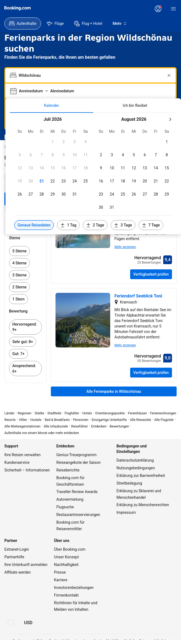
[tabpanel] (93, 173)
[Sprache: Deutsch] (10, 622)
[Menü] (173, 8)
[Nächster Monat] (170, 119)
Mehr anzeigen (125, 247)
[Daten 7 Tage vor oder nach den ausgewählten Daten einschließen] (151, 225)
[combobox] (91, 75)
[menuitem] (22, 23)
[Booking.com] (17, 8)
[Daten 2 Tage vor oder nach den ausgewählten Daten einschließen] (95, 225)
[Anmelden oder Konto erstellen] (158, 8)
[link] (25, 251)
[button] (52, 142)
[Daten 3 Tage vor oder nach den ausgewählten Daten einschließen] (123, 225)
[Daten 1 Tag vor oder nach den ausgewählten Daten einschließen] (68, 225)
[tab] (51, 105)
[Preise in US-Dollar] (28, 622)
